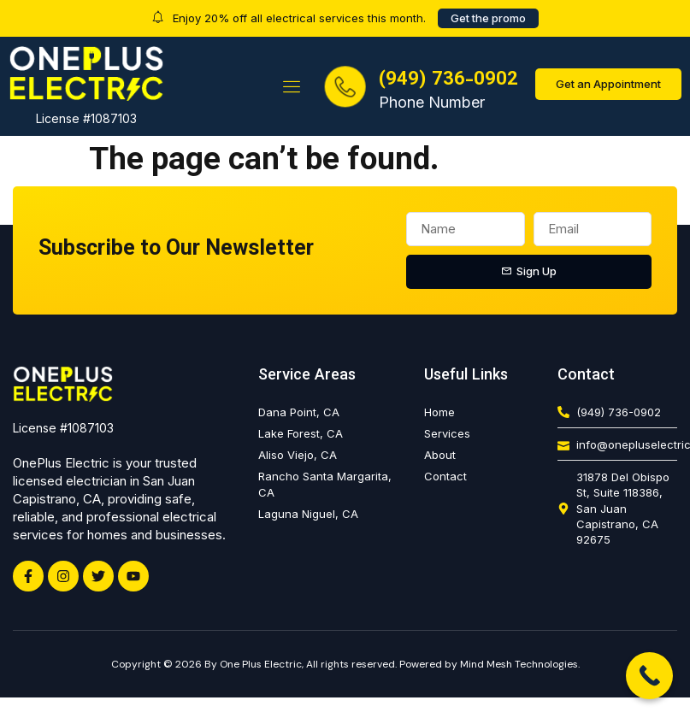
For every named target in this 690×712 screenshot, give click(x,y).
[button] (292, 86)
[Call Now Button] (649, 675)
